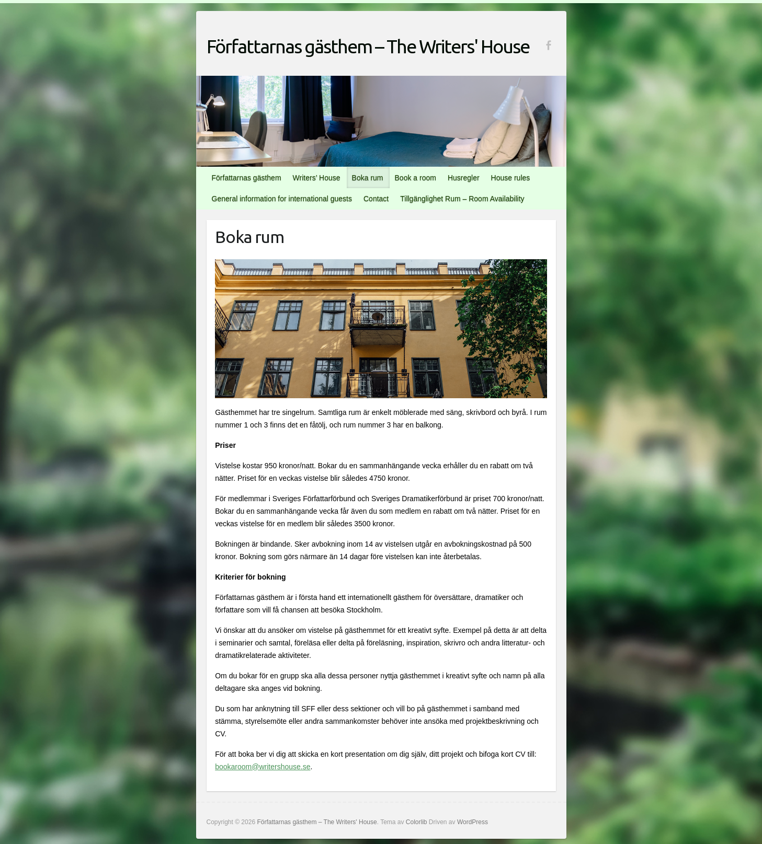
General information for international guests (282, 198)
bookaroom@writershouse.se (262, 766)
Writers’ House (316, 178)
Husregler (464, 178)
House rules (510, 178)
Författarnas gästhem (246, 178)
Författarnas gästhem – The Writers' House (368, 46)
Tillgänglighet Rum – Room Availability (462, 198)
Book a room (415, 178)
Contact (376, 198)
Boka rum (367, 178)
